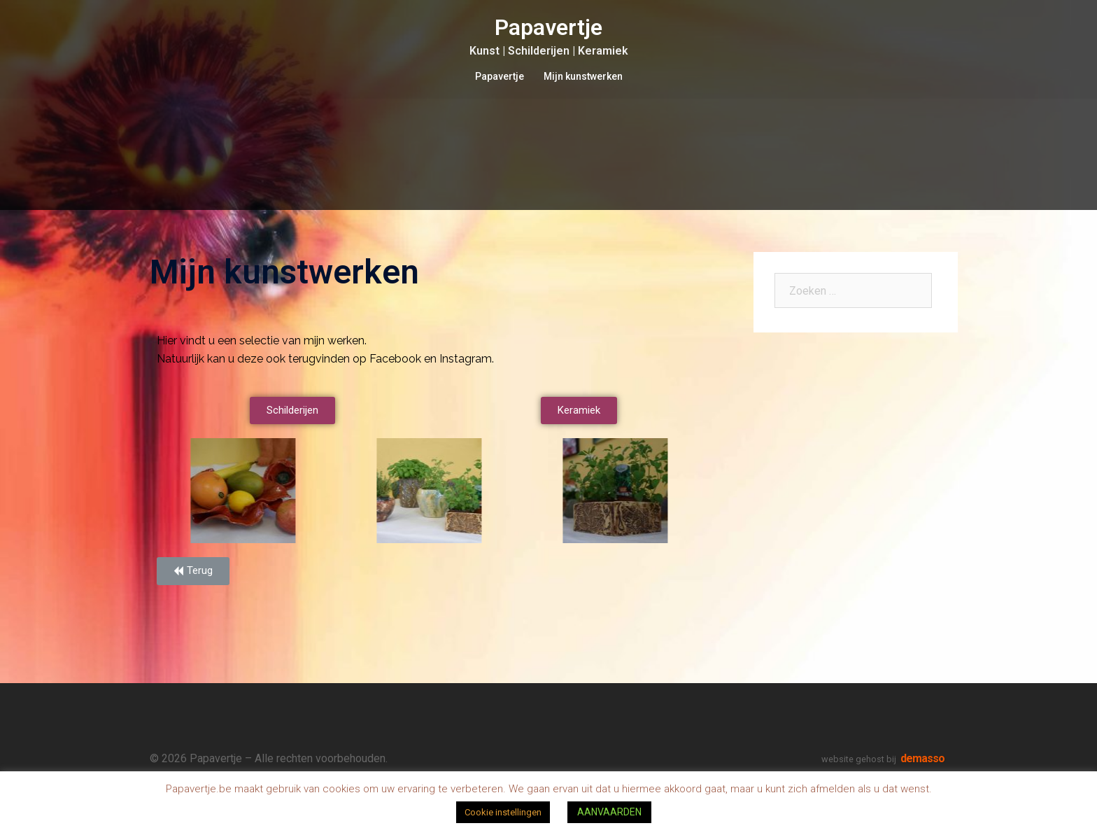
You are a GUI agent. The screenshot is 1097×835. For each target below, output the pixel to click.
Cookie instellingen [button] (503, 812)
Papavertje (548, 27)
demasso (922, 758)
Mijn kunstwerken (583, 76)
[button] (292, 410)
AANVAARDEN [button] (609, 812)
